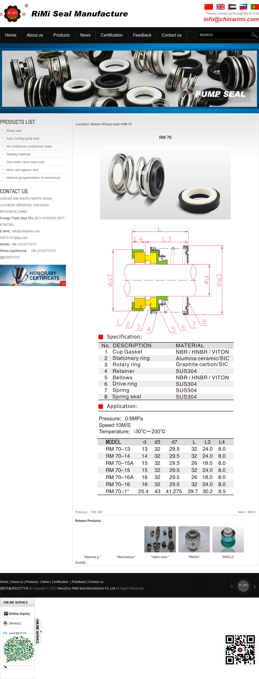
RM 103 (96, 512)
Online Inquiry (19, 614)
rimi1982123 (17, 633)
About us (35, 35)
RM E (252, 512)
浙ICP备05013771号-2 (15, 588)
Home (10, 35)
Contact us (172, 35)
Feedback (142, 35)
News (85, 35)
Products (61, 35)
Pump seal (111, 124)
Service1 (15, 623)
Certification (112, 35)
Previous (81, 512)
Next (241, 512)
